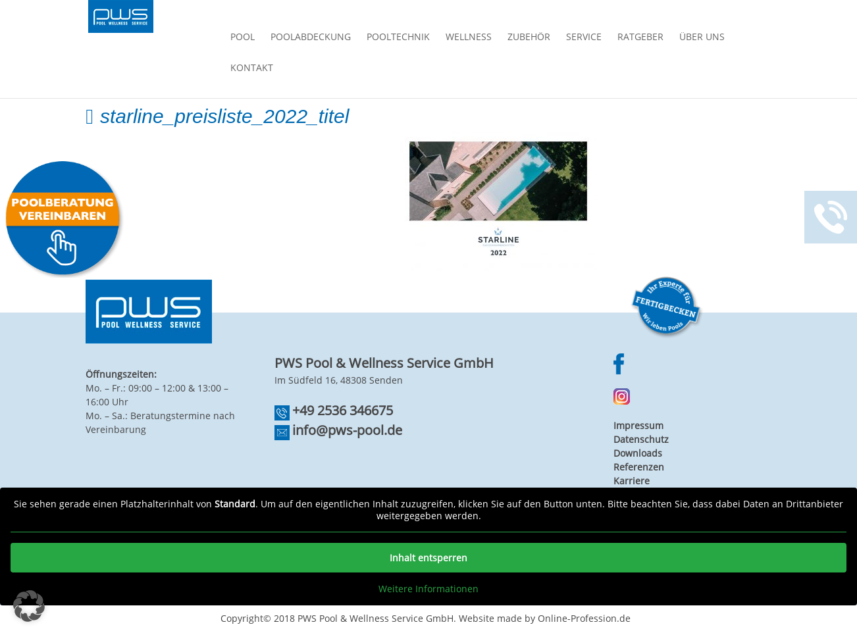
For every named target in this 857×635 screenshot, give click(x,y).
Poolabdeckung (311, 37)
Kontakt (251, 68)
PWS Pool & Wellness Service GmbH (376, 618)
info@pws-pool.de (347, 430)
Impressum (638, 425)
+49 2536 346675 (342, 410)
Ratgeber (640, 37)
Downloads (637, 453)
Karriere (631, 480)
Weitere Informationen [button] (428, 589)
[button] (29, 606)
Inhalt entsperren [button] (428, 557)
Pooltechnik (398, 37)
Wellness (469, 37)
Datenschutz (641, 439)
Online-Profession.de (584, 618)
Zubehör (528, 37)
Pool (242, 37)
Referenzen (638, 467)
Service (584, 37)
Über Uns (702, 37)
